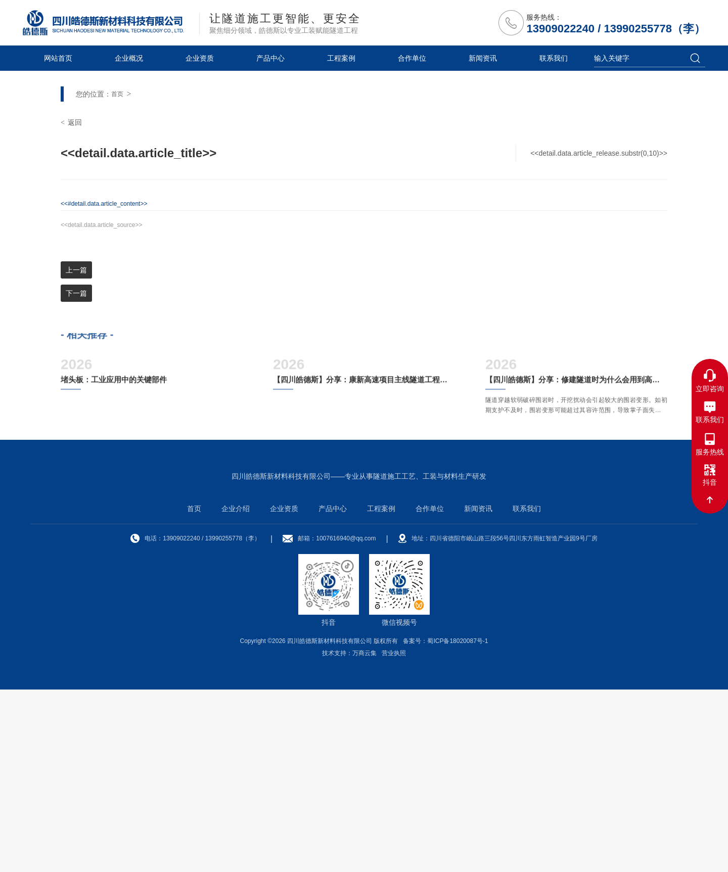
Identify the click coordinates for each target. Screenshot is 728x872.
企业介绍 (235, 691)
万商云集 (364, 835)
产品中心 (270, 58)
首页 (117, 275)
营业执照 (394, 835)
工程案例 (341, 58)
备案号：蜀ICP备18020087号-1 (445, 823)
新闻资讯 (483, 58)
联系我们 (553, 58)
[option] (364, 162)
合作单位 (412, 58)
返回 (71, 304)
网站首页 (58, 58)
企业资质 (200, 58)
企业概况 (129, 58)
